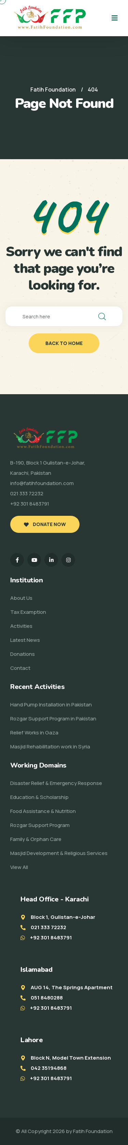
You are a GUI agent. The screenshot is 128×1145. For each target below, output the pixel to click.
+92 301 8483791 (51, 937)
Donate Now (45, 524)
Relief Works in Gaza (34, 732)
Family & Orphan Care (35, 839)
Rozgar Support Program (40, 825)
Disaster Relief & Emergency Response (56, 783)
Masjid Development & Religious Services (59, 853)
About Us (21, 598)
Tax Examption (28, 612)
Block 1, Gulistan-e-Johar (63, 917)
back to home (64, 343)
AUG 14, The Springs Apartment (72, 987)
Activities (21, 626)
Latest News (25, 640)
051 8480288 (47, 997)
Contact (20, 668)
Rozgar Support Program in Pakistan (53, 718)
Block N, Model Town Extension (71, 1057)
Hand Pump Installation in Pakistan (51, 704)
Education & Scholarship (39, 797)
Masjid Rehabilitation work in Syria (50, 746)
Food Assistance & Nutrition (43, 811)
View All (19, 867)
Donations (22, 654)
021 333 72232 (48, 927)
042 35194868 (49, 1068)
